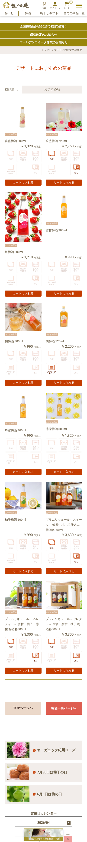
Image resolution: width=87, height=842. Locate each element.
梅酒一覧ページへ (64, 708)
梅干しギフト (49, 16)
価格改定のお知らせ (43, 34)
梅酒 (28, 16)
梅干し (9, 16)
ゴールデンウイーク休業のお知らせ (43, 42)
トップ (45, 50)
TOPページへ (23, 708)
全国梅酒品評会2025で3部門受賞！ (44, 26)
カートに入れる (23, 182)
